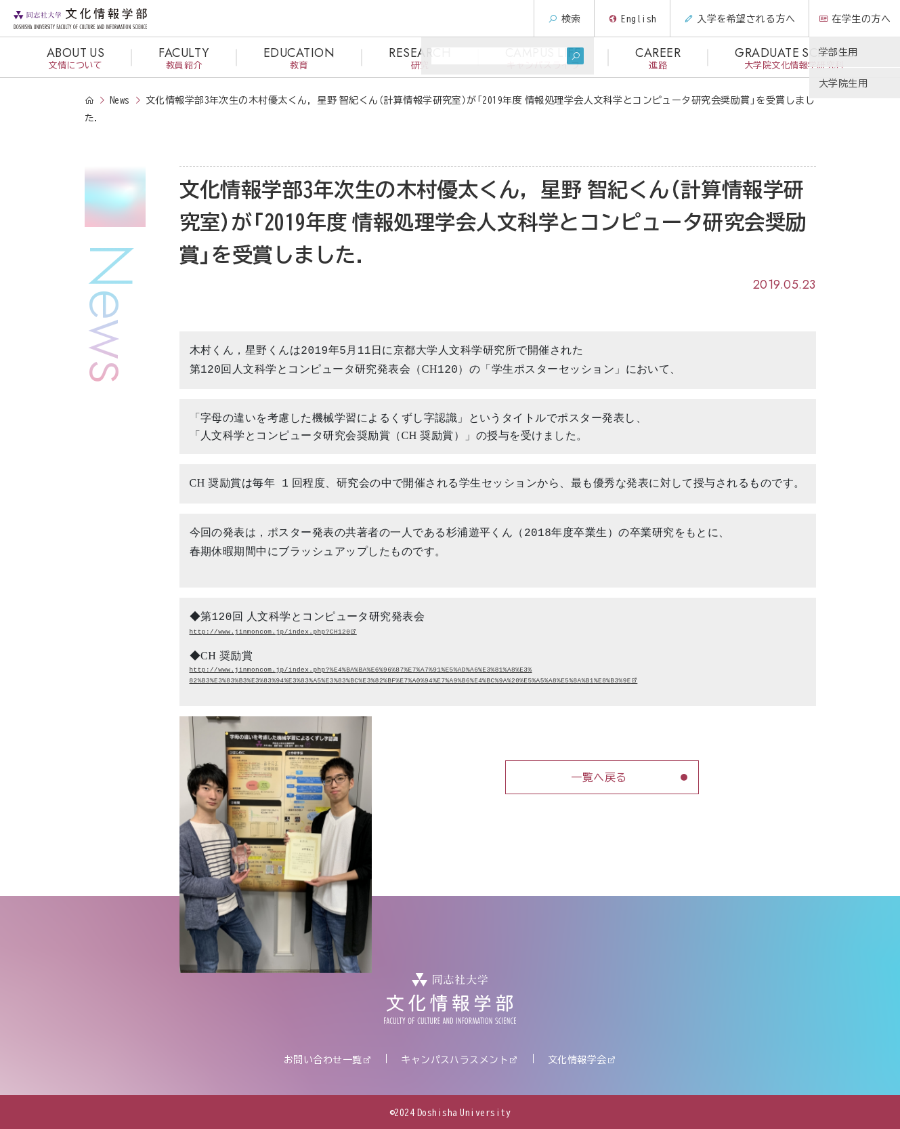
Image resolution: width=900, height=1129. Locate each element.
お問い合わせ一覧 (323, 1059)
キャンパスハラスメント (455, 1059)
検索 (556, 18)
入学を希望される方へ (732, 18)
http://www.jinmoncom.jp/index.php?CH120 (270, 632)
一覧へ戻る (598, 776)
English (625, 18)
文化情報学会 (577, 1059)
